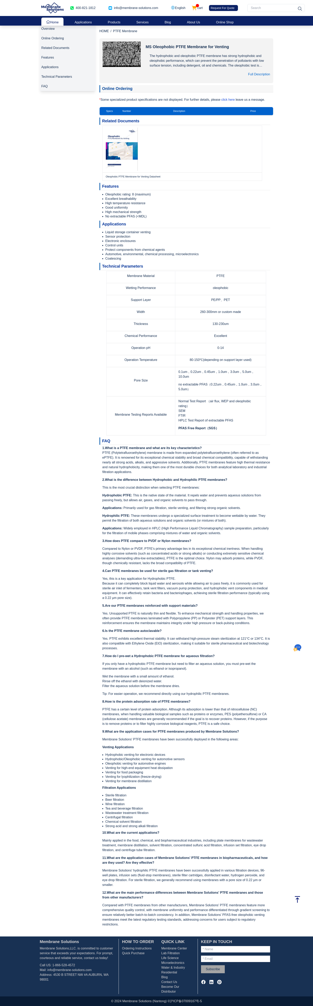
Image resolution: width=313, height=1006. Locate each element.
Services (142, 22)
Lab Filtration (170, 953)
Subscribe (213, 969)
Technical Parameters (56, 76)
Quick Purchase (133, 953)
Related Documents (55, 48)
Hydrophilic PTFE (115, 515)
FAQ (44, 86)
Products (114, 22)
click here (228, 99)
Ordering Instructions (137, 948)
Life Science (170, 958)
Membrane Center (174, 948)
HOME (104, 31)
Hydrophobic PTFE (116, 495)
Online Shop (225, 22)
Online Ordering (52, 38)
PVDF (152, 541)
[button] (178, 8)
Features (47, 57)
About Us (193, 22)
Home (52, 22)
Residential (169, 972)
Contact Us (169, 982)
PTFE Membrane (125, 31)
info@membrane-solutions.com (136, 8)
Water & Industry (173, 967)
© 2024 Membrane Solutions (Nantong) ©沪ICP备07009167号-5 (156, 1001)
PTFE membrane (132, 448)
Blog (167, 22)
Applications (83, 22)
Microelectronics (172, 962)
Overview (48, 28)
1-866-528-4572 (63, 965)
